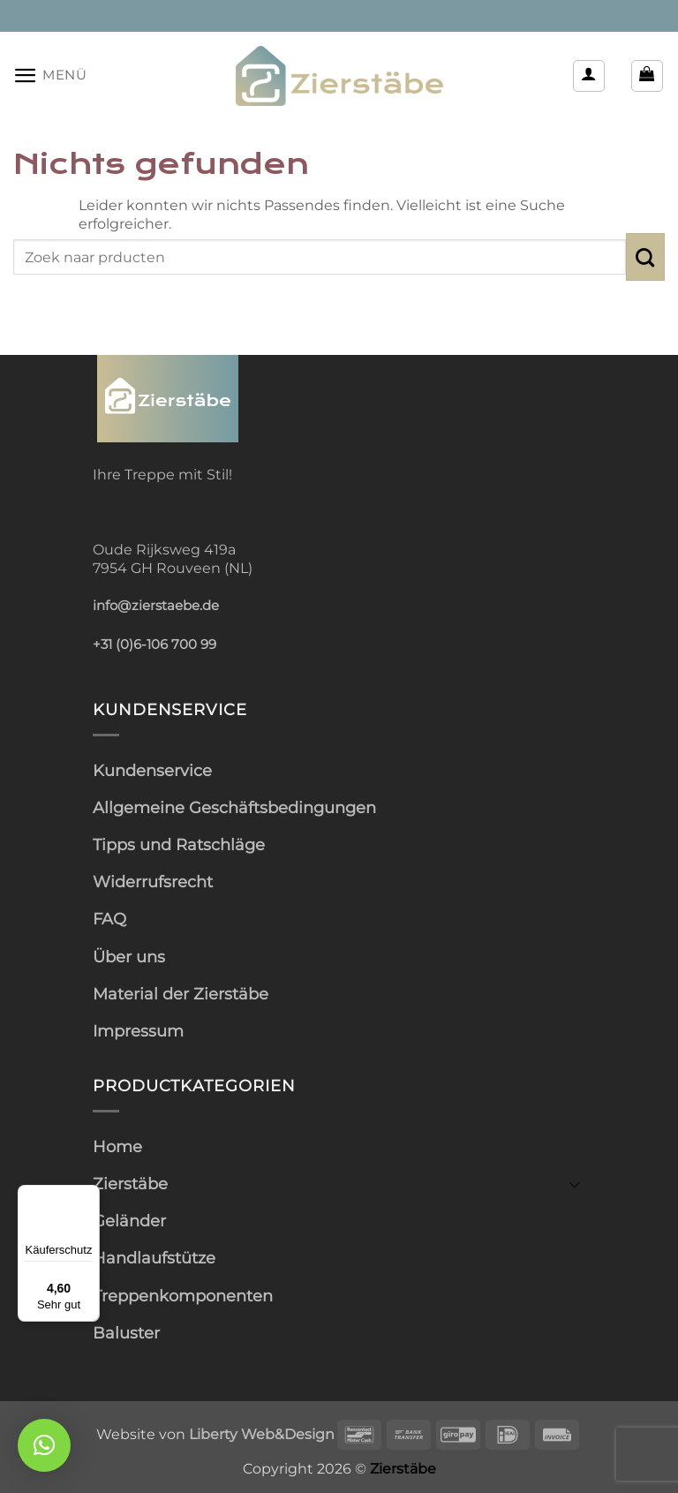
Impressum (138, 1031)
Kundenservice (152, 770)
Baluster (126, 1333)
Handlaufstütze (154, 1258)
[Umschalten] (574, 1183)
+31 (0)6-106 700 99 (154, 644)
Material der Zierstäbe (180, 994)
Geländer (129, 1220)
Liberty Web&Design (262, 1434)
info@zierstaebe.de (156, 606)
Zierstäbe (130, 1183)
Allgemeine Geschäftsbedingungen (234, 807)
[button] (50, 75)
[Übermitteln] (645, 257)
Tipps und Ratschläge (179, 844)
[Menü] (89, 1195)
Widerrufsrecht (153, 881)
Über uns (129, 956)
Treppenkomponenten (183, 1296)
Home (117, 1146)
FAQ (109, 919)
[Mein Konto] (589, 76)
